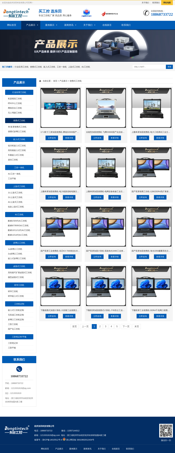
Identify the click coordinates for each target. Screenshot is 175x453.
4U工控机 (86, 67)
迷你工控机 (13, 160)
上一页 (85, 326)
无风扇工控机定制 (16, 315)
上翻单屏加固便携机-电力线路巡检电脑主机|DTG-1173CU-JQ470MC (71, 191)
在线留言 (107, 25)
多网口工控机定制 (16, 319)
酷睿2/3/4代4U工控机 (17, 221)
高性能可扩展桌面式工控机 (20, 272)
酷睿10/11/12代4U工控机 (19, 230)
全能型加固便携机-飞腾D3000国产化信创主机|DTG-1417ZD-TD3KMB (117, 132)
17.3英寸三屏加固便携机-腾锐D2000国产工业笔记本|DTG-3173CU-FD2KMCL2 (76, 132)
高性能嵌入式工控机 (17, 150)
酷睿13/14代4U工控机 (17, 235)
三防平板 (12, 348)
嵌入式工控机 (49, 67)
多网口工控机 (19, 243)
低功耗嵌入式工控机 (17, 145)
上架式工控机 (74, 67)
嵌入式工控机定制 (16, 310)
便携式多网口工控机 (17, 131)
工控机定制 (19, 304)
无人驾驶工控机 (15, 113)
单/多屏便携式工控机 (17, 127)
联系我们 (156, 3)
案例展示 (49, 25)
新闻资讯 (68, 25)
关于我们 (145, 3)
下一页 (126, 326)
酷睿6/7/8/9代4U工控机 (18, 225)
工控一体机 (62, 67)
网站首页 (11, 25)
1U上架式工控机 (15, 192)
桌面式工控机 (19, 266)
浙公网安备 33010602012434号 (80, 440)
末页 (136, 326)
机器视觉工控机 (15, 98)
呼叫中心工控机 (15, 103)
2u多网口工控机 (15, 254)
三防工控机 (13, 324)
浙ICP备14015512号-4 (52, 440)
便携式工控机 (36, 67)
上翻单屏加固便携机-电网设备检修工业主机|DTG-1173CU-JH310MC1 (117, 191)
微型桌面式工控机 (16, 277)
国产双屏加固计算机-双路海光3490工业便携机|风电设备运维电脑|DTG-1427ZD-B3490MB (125, 251)
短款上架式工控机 (16, 207)
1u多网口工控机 (15, 249)
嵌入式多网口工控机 (17, 258)
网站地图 (167, 3)
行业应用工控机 (22, 67)
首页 (55, 81)
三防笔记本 (13, 343)
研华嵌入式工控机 (16, 296)
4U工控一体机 (14, 174)
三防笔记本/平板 (19, 337)
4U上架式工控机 (15, 202)
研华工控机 (19, 285)
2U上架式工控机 (15, 197)
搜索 (169, 67)
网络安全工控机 (15, 108)
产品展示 (30, 25)
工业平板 (12, 178)
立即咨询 (52, 138)
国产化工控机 (14, 329)
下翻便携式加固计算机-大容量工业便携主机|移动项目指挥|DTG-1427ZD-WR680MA (77, 310)
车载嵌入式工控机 (16, 155)
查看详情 (69, 138)
